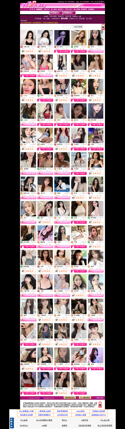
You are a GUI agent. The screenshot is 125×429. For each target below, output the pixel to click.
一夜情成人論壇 (44, 411)
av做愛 (44, 426)
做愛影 (64, 426)
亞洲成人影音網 (98, 411)
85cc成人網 (105, 420)
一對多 (34, 169)
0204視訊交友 (62, 415)
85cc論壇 (24, 420)
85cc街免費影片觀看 (44, 420)
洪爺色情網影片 (44, 415)
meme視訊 (81, 411)
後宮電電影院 (62, 411)
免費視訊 (33, 47)
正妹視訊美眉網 (84, 426)
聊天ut (64, 420)
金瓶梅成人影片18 (98, 415)
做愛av (42, 398)
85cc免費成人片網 (26, 411)
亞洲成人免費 (80, 415)
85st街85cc (24, 426)
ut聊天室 (84, 420)
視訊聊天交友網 (26, 415)
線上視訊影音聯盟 (105, 426)
